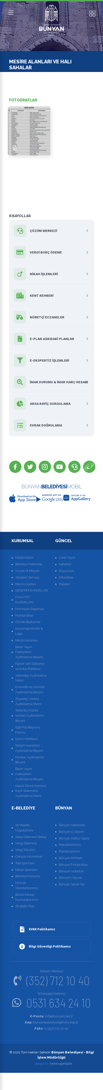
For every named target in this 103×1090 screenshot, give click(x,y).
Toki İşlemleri (24, 863)
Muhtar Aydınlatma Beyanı (29, 759)
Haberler (65, 564)
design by (53, 1063)
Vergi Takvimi (25, 850)
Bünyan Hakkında (72, 825)
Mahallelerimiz (70, 845)
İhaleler (64, 584)
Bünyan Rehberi (71, 858)
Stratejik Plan (24, 906)
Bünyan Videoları (71, 871)
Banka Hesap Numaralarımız (26, 897)
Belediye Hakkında (28, 564)
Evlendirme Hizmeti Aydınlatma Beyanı (30, 689)
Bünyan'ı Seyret (70, 877)
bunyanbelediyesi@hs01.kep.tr (51, 1022)
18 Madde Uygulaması (24, 827)
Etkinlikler (66, 577)
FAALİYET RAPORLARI (24, 599)
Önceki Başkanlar (28, 622)
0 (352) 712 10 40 (51, 1028)
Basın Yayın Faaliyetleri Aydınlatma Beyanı (29, 652)
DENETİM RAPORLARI (31, 590)
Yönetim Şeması (27, 577)
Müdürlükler (24, 557)
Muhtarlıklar (24, 615)
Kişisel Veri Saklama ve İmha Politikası (30, 666)
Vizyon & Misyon (27, 571)
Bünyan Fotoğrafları (73, 864)
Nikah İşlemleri (26, 870)
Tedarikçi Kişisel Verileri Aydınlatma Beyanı (29, 715)
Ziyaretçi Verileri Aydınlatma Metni (28, 701)
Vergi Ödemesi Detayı (31, 837)
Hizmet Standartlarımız (26, 885)
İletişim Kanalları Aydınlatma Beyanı (29, 748)
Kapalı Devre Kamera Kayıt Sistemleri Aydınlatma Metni (30, 791)
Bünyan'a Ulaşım (71, 832)
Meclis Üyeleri (25, 584)
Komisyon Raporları (29, 609)
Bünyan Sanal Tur (72, 884)
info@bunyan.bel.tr (51, 1016)
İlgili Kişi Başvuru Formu (27, 729)
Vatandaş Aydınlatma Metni (31, 678)
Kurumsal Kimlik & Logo (29, 631)
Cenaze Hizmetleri (28, 856)
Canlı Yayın (67, 557)
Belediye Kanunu (27, 876)
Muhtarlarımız (69, 851)
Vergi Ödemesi (26, 843)
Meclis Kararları (26, 640)
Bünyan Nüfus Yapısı (74, 838)
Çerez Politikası (26, 739)
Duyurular (66, 571)
